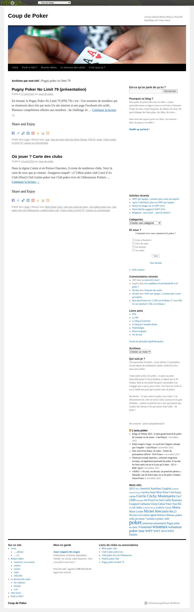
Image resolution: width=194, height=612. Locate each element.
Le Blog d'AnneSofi (141, 321)
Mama (176, 507)
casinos (17, 565)
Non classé (16, 593)
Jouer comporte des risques (66, 552)
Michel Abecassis (156, 511)
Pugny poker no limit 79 (72, 210)
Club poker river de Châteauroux (117, 555)
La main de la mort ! (151, 280)
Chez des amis (141, 243)
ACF (138, 489)
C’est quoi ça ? (97, 67)
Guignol (134, 503)
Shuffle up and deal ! (139, 129)
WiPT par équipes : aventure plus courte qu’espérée (155, 199)
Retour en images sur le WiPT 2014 (148, 206)
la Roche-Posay (149, 508)
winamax (160, 526)
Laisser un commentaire (36, 143)
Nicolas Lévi (135, 515)
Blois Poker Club (53, 207)
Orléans (161, 515)
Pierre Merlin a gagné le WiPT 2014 (148, 209)
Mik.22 (173, 511)
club (47, 139)
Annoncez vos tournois (24, 562)
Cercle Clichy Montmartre (156, 496)
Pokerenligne (138, 327)
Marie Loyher (136, 511)
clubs (27, 139)
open (153, 515)
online (146, 515)
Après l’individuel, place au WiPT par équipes (153, 202)
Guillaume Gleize (148, 504)
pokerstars (147, 523)
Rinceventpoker (139, 331)
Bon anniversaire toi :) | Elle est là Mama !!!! (152, 300)
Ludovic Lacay (164, 507)
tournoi (146, 527)
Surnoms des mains (153, 290)
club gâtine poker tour (100, 207)
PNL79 (91, 139)
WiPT (149, 531)
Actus (15, 67)
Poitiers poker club (110, 558)
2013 (132, 488)
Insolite (17, 586)
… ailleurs (18, 552)
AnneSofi (145, 488)
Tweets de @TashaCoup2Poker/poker (146, 341)
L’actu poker (140, 430)
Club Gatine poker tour (112, 552)
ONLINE (18, 575)
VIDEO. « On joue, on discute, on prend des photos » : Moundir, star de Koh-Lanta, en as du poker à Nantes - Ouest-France (157, 475)
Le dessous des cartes (72, 67)
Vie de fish (137, 334)
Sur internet (140, 247)
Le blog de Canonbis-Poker (144, 324)
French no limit (156, 500)
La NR (135, 317)
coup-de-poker (46, 94)
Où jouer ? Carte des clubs (37, 156)
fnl (145, 500)
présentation (160, 523)
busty (178, 492)
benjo (153, 492)
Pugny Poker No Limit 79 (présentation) (49, 89)
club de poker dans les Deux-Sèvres (69, 139)
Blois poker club (109, 548)
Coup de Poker (28, 16)
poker (99, 139)
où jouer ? (141, 518)
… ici (16, 555)
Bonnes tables (49, 67)
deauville (140, 500)
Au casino (139, 250)
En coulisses (19, 582)
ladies (139, 507)
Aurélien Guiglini (161, 488)
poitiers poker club (50, 210)
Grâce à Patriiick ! (143, 240)
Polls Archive (138, 269)
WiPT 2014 (160, 531)
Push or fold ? (29, 67)
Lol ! (16, 589)
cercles (17, 569)
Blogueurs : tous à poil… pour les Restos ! (151, 212)
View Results (156, 263)
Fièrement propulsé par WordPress (164, 603)
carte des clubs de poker (75, 207)
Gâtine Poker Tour (167, 504)
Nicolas (135, 290)
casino (132, 496)
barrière (146, 492)
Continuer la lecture (26, 181)
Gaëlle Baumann (173, 500)
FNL (134, 314)
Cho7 (178, 496)
